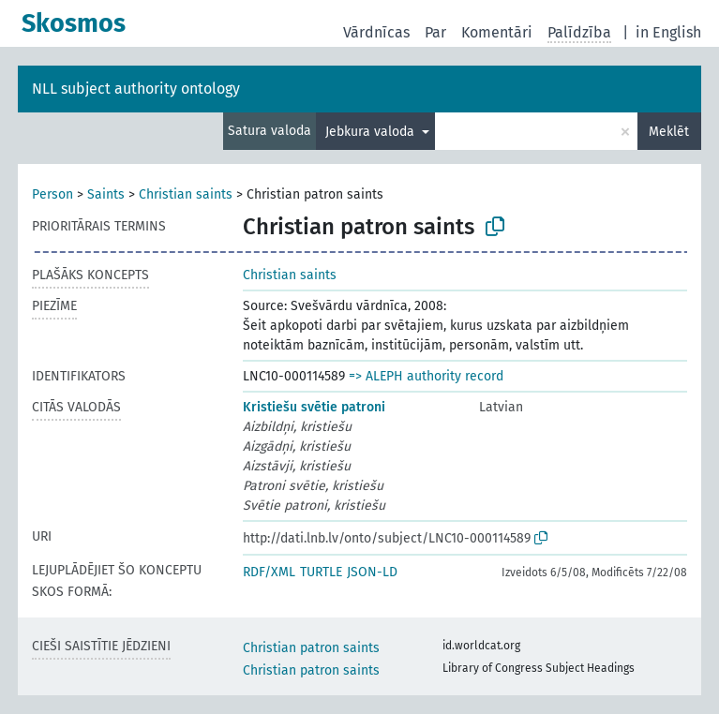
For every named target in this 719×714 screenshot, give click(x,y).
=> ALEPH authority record (426, 376)
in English (668, 32)
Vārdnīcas (376, 32)
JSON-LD (372, 572)
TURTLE (321, 572)
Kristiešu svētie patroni (314, 407)
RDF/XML (269, 572)
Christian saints (185, 194)
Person (52, 194)
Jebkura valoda (371, 132)
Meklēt (669, 132)
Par (435, 32)
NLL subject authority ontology (136, 88)
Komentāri (496, 32)
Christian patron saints (311, 648)
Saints (106, 194)
